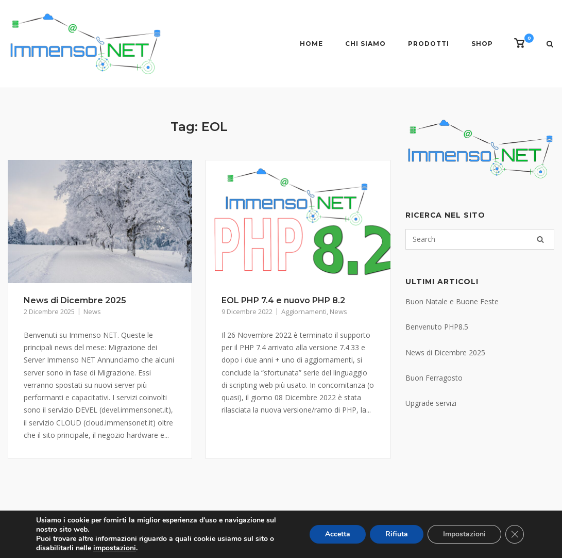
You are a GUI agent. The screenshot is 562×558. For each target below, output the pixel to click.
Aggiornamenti (304, 311)
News (92, 311)
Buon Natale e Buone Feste (452, 301)
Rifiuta (396, 534)
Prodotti (428, 43)
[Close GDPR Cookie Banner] (514, 534)
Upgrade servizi (430, 403)
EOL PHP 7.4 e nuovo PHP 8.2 (283, 300)
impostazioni (114, 548)
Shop (482, 43)
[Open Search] (550, 45)
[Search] (540, 239)
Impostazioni (464, 534)
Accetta (337, 534)
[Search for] (479, 239)
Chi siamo (365, 43)
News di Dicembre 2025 (75, 300)
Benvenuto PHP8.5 (436, 327)
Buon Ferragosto (434, 378)
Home (311, 43)
